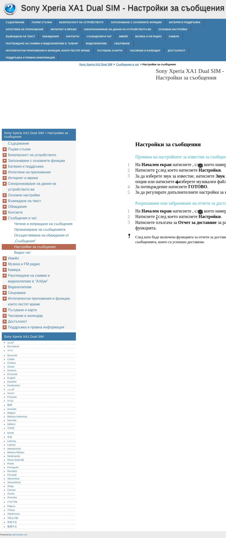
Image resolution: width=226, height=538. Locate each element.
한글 (9, 437)
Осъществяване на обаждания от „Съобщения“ (41, 238)
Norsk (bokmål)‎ (15, 459)
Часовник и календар (145, 50)
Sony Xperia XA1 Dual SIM (10, 8)
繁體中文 (12, 526)
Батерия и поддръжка (184, 22)
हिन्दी (9, 405)
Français (12, 397)
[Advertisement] (115, 99)
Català (10, 359)
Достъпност (177, 50)
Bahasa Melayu (15, 452)
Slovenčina (13, 478)
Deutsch (11, 370)
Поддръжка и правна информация (30, 57)
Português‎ (13, 467)
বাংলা (10, 350)
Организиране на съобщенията (39, 229)
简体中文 (12, 522)
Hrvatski (11, 409)
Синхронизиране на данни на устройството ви (117, 29)
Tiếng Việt (12, 518)
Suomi (10, 393)
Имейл (123, 36)
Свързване (122, 43)
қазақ (10, 432)
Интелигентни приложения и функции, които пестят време (48, 50)
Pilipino (11, 506)
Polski (10, 463)
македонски (14, 448)
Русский (12, 475)
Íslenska (11, 420)
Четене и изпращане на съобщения (43, 224)
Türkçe (11, 510)
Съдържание (15, 22)
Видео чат (22, 252)
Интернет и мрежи (63, 29)
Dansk (10, 366)
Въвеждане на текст (20, 36)
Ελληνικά (12, 374)
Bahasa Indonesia (17, 416)
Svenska (12, 497)
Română (12, 471)
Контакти (72, 36)
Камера (174, 36)
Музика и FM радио (148, 36)
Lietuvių (11, 441)
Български (13, 346)
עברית (10, 400)
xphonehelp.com (19, 534)
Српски (11, 490)
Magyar (11, 412)
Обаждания (50, 36)
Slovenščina (14, 482)
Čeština (11, 363)
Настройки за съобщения (35, 247)
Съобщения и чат (99, 36)
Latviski (11, 444)
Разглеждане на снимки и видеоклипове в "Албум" (42, 43)
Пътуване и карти (109, 50)
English (11, 378)
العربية (10, 342)
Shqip (10, 486)
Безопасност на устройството (81, 22)
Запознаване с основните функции (136, 22)
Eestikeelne (13, 385)
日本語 (11, 428)
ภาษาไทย (12, 501)
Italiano (11, 424)
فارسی (10, 389)
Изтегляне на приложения (24, 29)
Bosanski (12, 355)
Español (11, 381)
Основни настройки (172, 29)
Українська (13, 513)
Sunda (10, 493)
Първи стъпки (42, 22)
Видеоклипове (96, 43)
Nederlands (13, 456)
